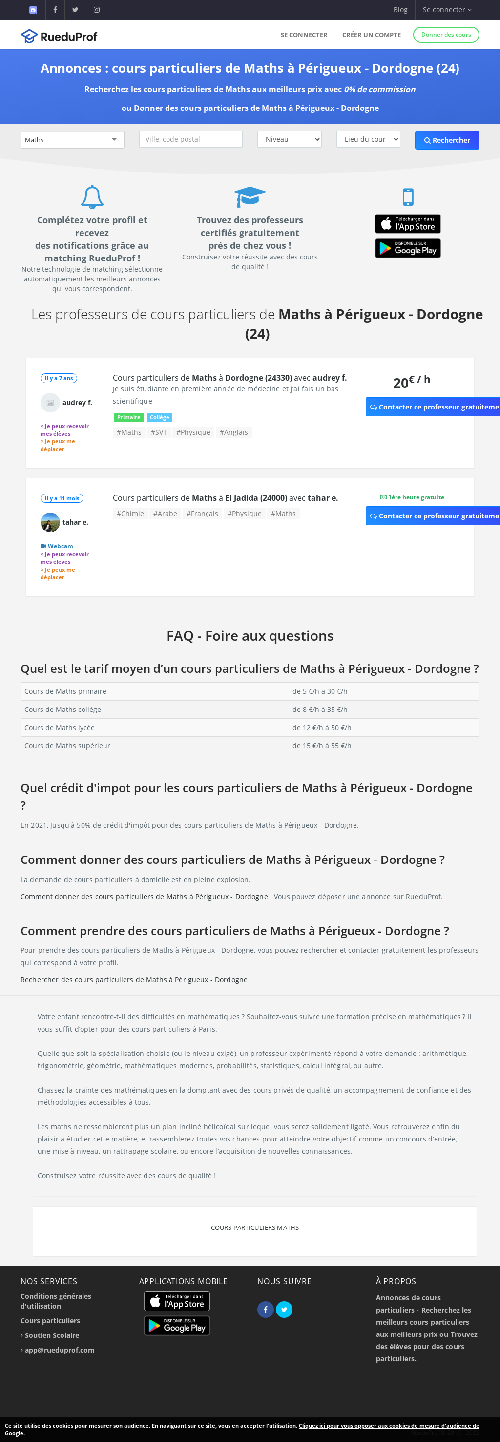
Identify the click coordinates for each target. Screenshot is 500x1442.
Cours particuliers (50, 1320)
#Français (202, 513)
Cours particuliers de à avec (230, 377)
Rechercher (447, 140)
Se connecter (304, 34)
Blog (401, 9)
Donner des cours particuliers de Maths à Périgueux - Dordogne (256, 108)
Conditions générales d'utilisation (56, 1301)
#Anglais (234, 432)
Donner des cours (446, 34)
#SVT (159, 432)
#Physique (193, 432)
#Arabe (165, 513)
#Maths (129, 432)
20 (412, 382)
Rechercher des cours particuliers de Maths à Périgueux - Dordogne (134, 979)
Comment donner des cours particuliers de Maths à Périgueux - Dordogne (145, 896)
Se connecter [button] (447, 9)
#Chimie (130, 513)
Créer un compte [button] (371, 34)
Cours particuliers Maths (255, 1227)
